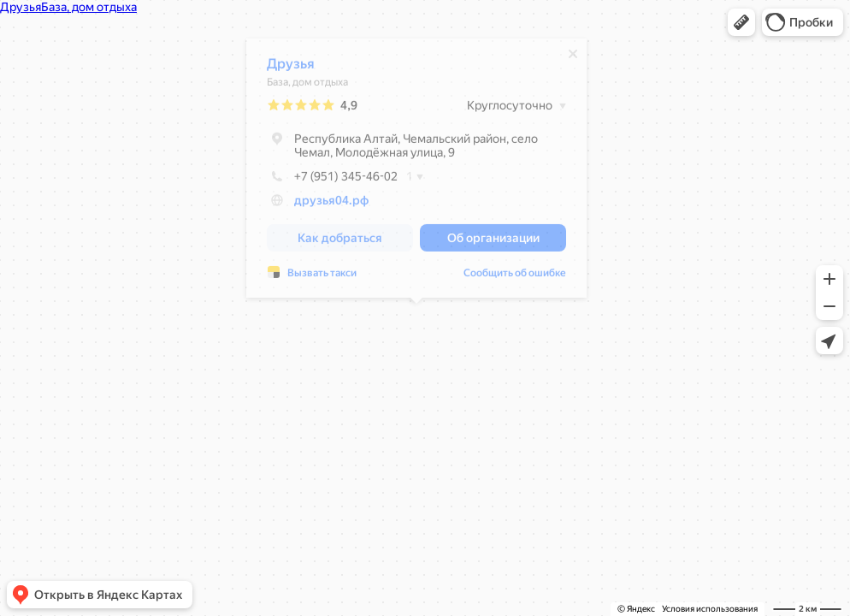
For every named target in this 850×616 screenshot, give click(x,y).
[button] (741, 22)
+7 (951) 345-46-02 (332, 180)
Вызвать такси (322, 277)
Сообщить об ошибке (514, 277)
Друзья (291, 68)
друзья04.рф (331, 204)
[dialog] (416, 172)
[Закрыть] (573, 58)
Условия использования (710, 608)
